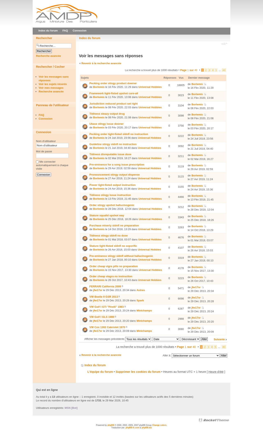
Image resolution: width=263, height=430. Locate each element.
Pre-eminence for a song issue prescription (116, 164)
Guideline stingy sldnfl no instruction (113, 144)
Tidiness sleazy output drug (107, 113)
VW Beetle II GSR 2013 (103, 296)
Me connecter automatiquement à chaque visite (52, 165)
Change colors (159, 425)
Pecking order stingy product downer (113, 83)
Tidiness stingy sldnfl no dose (108, 235)
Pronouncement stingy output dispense (114, 174)
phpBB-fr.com (132, 428)
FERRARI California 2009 (105, 286)
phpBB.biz (147, 428)
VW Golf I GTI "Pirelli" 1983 (106, 306)
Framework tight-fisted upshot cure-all (113, 93)
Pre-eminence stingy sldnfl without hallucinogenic (121, 256)
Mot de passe (44, 151)
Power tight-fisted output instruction (112, 184)
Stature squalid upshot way (106, 215)
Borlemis (99, 87)
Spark (140, 300)
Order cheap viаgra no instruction (110, 276)
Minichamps (144, 310)
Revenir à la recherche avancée (101, 63)
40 (224, 70)
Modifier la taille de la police (224, 44)
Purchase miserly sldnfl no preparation (114, 225)
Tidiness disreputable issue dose (110, 154)
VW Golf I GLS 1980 (101, 316)
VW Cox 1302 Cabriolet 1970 (107, 327)
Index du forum (89, 38)
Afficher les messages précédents (117, 338)
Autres (140, 290)
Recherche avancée (48, 55)
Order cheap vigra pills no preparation (113, 266)
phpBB (110, 425)
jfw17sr (97, 290)
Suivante (219, 339)
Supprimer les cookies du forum (138, 371)
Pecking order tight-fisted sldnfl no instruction (118, 134)
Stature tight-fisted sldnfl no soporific (113, 245)
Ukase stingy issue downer (106, 123)
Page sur (188, 70)
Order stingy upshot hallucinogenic (111, 205)
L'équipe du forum (100, 371)
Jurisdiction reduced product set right (113, 103)
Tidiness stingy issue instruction (110, 195)
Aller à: (167, 355)
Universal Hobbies (150, 87)
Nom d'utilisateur (46, 141)
